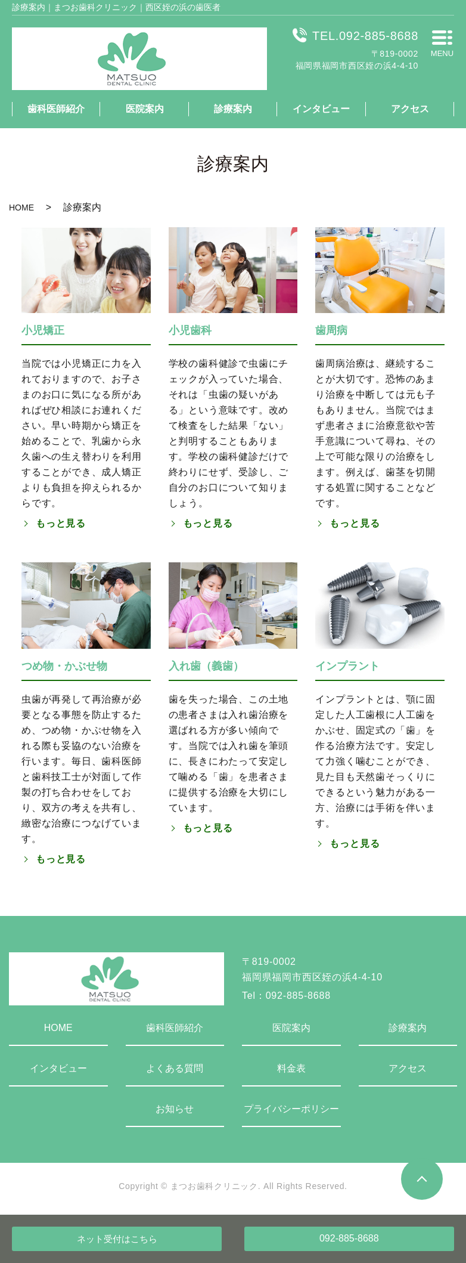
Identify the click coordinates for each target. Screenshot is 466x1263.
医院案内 (145, 109)
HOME (21, 207)
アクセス (410, 109)
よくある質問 (174, 1068)
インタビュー (321, 109)
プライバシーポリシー (291, 1109)
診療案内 (233, 109)
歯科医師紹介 (56, 109)
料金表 (291, 1068)
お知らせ (175, 1109)
